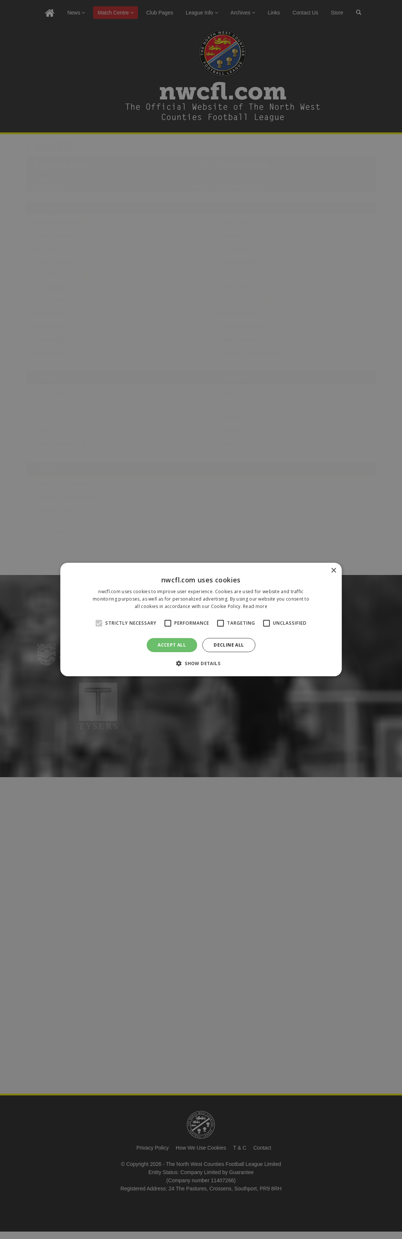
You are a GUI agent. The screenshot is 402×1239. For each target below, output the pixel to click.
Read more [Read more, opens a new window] (255, 606)
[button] (201, 663)
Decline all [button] (229, 645)
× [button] (333, 571)
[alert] (201, 619)
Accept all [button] (172, 645)
